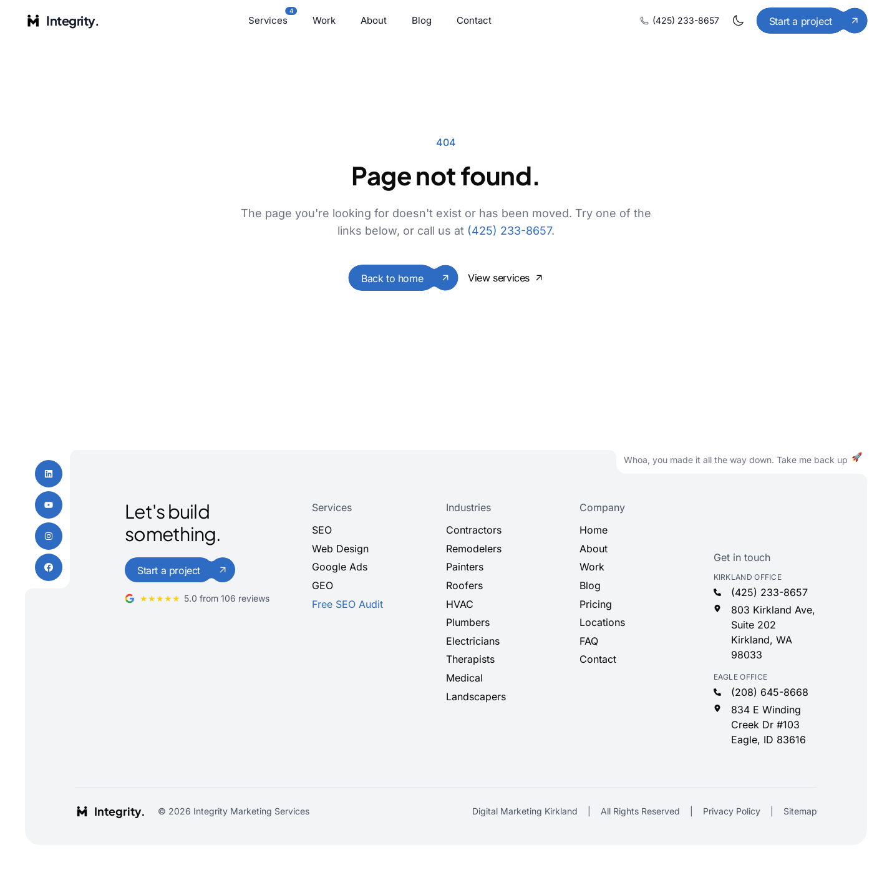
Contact (474, 20)
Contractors (474, 530)
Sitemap (800, 811)
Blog (422, 20)
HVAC (459, 604)
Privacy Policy (731, 811)
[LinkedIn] (48, 473)
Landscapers (476, 696)
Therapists (470, 659)
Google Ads (339, 566)
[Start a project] (812, 20)
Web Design (340, 548)
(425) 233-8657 (679, 20)
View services (505, 277)
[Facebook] (48, 567)
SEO (322, 530)
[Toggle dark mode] (738, 20)
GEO (322, 585)
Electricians (473, 641)
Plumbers (468, 622)
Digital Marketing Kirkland (525, 811)
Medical (464, 678)
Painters (464, 566)
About (374, 20)
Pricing (595, 604)
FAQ (588, 641)
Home (593, 530)
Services (268, 19)
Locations (602, 622)
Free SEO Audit (347, 604)
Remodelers (474, 548)
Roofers (464, 585)
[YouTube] (48, 505)
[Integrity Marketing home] (62, 20)
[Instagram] (48, 536)
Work (324, 20)
